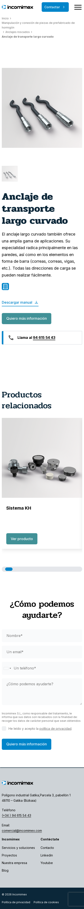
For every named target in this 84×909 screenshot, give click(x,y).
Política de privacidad (16, 902)
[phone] (42, 668)
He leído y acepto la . (40, 728)
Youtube (47, 863)
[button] (9, 569)
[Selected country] (7, 668)
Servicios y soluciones (18, 848)
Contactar (55, 7)
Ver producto (22, 539)
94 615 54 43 (44, 337)
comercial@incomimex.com (22, 830)
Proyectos (9, 855)
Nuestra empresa (14, 863)
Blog (5, 870)
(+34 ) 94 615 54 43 (16, 815)
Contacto (47, 848)
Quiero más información (26, 318)
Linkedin (47, 855)
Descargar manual (20, 302)
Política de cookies (46, 902)
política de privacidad (55, 728)
